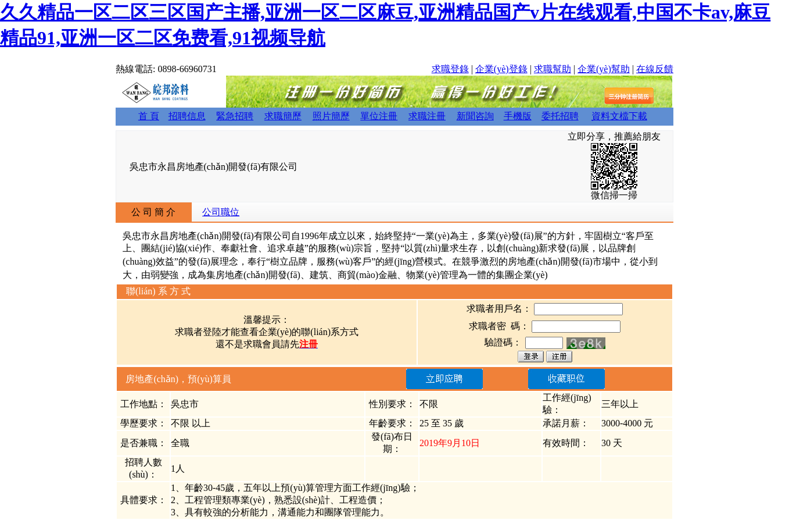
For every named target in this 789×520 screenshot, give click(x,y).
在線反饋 (654, 69)
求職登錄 (450, 69)
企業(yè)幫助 (604, 69)
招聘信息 (187, 116)
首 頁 (148, 116)
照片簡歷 (331, 116)
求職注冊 (427, 116)
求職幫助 (552, 69)
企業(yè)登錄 (501, 69)
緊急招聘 (234, 116)
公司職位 (220, 212)
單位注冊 (378, 116)
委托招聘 (560, 116)
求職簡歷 (283, 116)
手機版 (518, 116)
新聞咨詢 (475, 116)
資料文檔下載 (619, 116)
